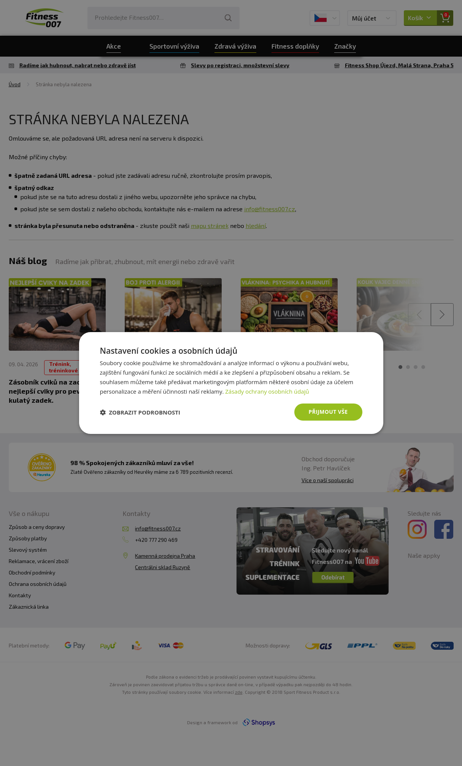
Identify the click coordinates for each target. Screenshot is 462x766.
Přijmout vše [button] (328, 411)
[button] (140, 412)
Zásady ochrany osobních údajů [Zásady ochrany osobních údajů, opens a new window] (267, 391)
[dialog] (231, 383)
